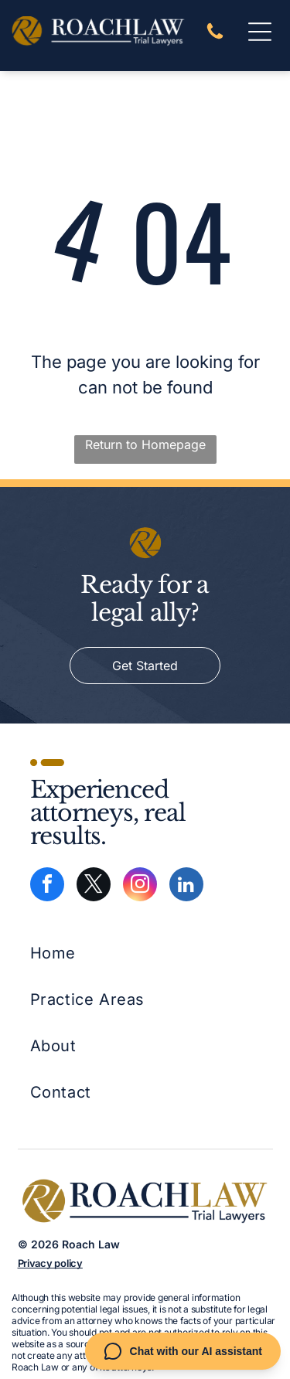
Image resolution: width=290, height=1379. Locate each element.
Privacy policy (50, 1263)
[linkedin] (186, 886)
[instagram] (140, 886)
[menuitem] (87, 953)
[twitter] (94, 886)
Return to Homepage (145, 444)
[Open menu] (259, 31)
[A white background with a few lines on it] (215, 37)
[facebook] (47, 886)
